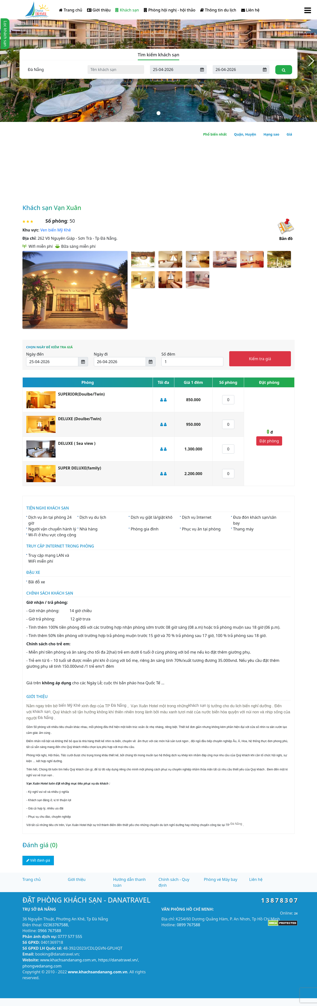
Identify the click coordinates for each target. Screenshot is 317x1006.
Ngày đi (101, 354)
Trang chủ (70, 10)
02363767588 (55, 924)
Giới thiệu (98, 10)
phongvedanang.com (41, 966)
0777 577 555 (70, 936)
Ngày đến (35, 354)
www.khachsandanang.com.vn (68, 960)
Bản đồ (286, 238)
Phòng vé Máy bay (220, 879)
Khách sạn (127, 10)
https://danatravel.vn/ (118, 960)
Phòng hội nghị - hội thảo (169, 10)
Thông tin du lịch (218, 10)
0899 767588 (188, 924)
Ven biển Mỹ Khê (55, 230)
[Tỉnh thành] (53, 69)
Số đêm (168, 354)
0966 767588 (49, 930)
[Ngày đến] (174, 69)
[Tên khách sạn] (116, 69)
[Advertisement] (158, 165)
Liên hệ (250, 10)
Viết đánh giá (38, 860)
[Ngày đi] (236, 69)
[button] (311, 61)
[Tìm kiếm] (283, 69)
